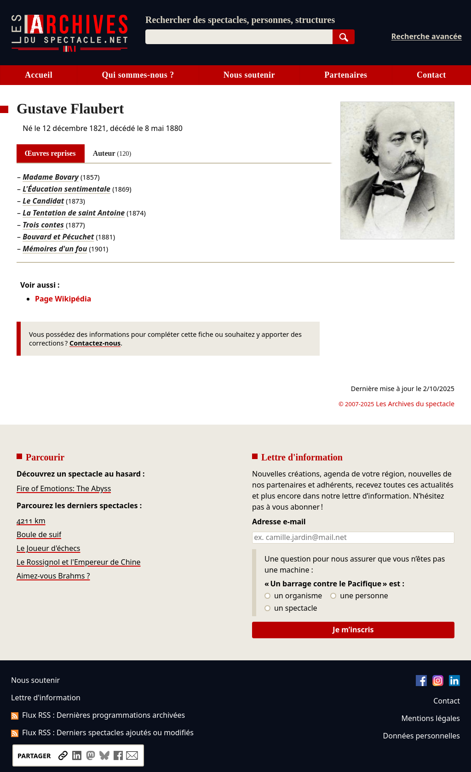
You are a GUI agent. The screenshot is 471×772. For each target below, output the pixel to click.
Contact (431, 74)
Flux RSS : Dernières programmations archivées (98, 715)
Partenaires (345, 74)
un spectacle (290, 608)
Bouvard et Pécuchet (58, 237)
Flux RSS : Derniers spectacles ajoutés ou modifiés (102, 732)
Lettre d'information (45, 698)
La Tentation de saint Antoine (74, 213)
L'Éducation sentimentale (66, 189)
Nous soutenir (249, 74)
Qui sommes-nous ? (138, 74)
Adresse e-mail (279, 522)
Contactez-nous (95, 343)
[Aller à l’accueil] (69, 50)
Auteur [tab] (112, 153)
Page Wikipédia (63, 299)
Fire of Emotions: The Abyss (64, 488)
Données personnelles (421, 736)
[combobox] (239, 36)
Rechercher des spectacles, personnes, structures (240, 20)
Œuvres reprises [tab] (50, 153)
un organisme (293, 596)
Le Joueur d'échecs (48, 548)
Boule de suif (39, 534)
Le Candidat (43, 201)
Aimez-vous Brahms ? (53, 576)
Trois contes (43, 225)
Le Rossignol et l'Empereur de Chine (79, 562)
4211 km (31, 521)
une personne (359, 596)
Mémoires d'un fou (55, 249)
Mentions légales (431, 718)
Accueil (38, 74)
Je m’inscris (353, 629)
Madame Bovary (51, 177)
